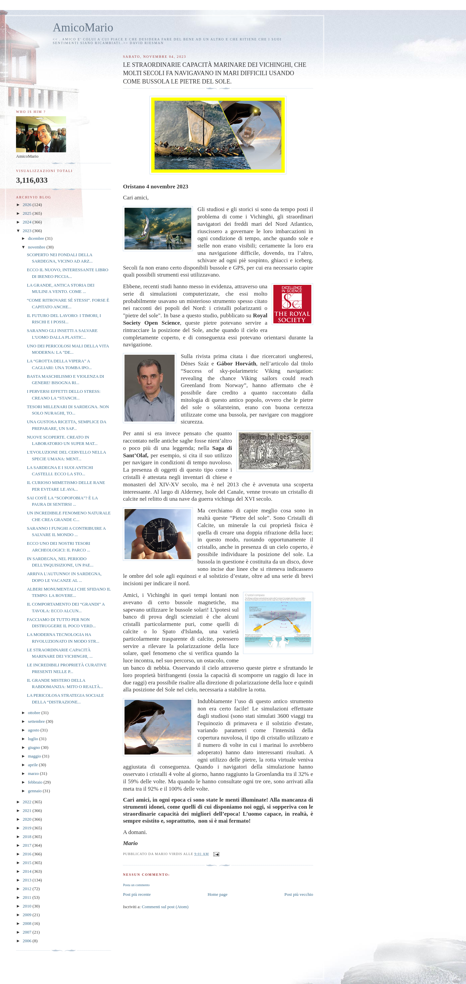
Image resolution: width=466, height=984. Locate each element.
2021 (27, 810)
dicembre (36, 238)
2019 (27, 827)
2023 (27, 230)
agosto (34, 729)
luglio (33, 738)
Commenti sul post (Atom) (165, 906)
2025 (27, 213)
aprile (33, 764)
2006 (27, 940)
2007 (27, 932)
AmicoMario (83, 27)
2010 (27, 906)
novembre (37, 247)
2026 (27, 204)
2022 (27, 801)
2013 (27, 879)
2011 (27, 897)
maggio (35, 756)
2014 (27, 871)
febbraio (36, 782)
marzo (34, 773)
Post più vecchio (298, 894)
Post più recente (137, 894)
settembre (37, 721)
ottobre (34, 712)
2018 (27, 836)
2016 (27, 853)
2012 (27, 888)
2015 (27, 862)
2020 (27, 819)
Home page (218, 894)
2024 (27, 221)
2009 (27, 914)
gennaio (35, 790)
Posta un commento (136, 885)
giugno (34, 747)
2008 (27, 923)
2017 (27, 845)
